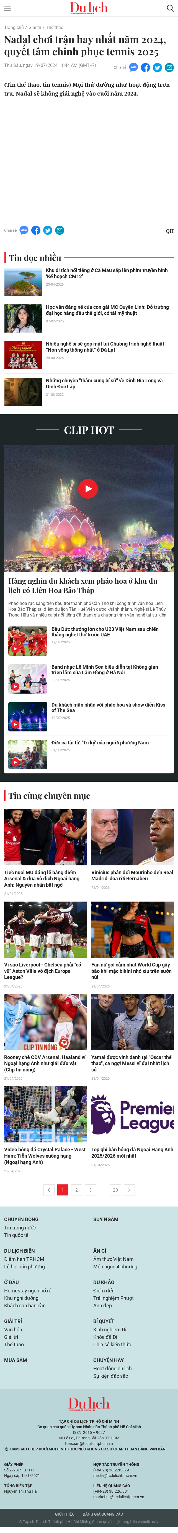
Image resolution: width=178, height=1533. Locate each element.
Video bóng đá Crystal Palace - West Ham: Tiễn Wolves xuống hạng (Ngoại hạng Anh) (45, 1157)
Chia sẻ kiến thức (112, 1350)
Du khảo (103, 1286)
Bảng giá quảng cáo (103, 1520)
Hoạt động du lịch (112, 1374)
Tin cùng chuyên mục (49, 795)
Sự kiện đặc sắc (110, 1382)
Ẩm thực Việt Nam (113, 1262)
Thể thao (54, 27)
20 (115, 1191)
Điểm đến (104, 1294)
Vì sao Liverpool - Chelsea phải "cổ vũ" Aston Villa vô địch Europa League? (42, 972)
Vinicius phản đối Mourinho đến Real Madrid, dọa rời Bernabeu (132, 876)
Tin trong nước (20, 1230)
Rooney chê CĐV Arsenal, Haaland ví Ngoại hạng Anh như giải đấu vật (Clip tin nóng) (45, 1064)
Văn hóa (13, 1334)
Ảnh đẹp (102, 1310)
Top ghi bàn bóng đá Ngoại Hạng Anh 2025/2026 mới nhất (132, 1154)
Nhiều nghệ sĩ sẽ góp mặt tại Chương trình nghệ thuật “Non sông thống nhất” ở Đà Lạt (105, 347)
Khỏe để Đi (105, 1342)
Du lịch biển (19, 1254)
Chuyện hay (108, 1366)
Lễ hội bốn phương (24, 1270)
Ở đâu (11, 1286)
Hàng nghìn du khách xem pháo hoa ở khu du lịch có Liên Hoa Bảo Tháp (83, 585)
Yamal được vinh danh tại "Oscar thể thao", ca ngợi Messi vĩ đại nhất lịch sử (131, 1064)
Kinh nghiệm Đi (109, 1334)
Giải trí (35, 27)
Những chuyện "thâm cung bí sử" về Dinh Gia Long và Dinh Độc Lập (104, 384)
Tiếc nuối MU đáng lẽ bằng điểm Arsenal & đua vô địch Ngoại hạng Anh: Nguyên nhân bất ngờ (41, 879)
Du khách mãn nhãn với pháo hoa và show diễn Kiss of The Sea (108, 708)
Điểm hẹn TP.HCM (24, 1262)
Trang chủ (14, 27)
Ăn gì (99, 1254)
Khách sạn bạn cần (25, 1310)
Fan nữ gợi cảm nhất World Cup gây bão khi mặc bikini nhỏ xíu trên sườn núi (131, 972)
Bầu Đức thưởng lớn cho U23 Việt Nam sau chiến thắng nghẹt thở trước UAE (105, 632)
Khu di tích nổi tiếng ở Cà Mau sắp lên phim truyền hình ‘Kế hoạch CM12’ (107, 274)
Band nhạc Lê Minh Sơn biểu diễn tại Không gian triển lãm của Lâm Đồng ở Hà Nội (104, 670)
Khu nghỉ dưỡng (21, 1302)
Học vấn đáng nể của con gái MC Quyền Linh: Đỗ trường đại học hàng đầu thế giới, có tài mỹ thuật (107, 310)
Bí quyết (103, 1326)
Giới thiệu (64, 1520)
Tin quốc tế (16, 1237)
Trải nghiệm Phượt (113, 1302)
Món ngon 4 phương (115, 1270)
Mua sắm (15, 1366)
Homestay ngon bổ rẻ (27, 1294)
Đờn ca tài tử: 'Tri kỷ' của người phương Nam (100, 743)
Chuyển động (21, 1221)
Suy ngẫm (105, 1221)
